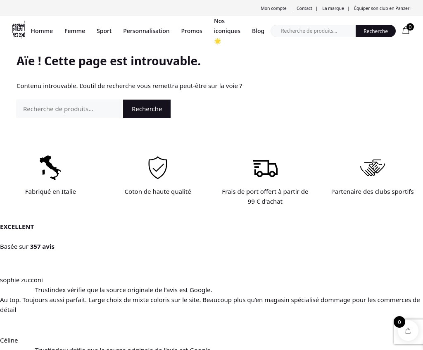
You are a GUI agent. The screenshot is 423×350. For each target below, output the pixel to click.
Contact (304, 8)
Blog (258, 31)
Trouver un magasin (35, 275)
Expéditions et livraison (117, 297)
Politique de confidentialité (186, 340)
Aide (95, 275)
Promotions (26, 286)
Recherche (376, 31)
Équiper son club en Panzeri (382, 8)
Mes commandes (194, 297)
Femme (74, 31)
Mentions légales (110, 308)
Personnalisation (146, 31)
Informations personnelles (205, 275)
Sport (104, 31)
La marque (333, 8)
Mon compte (273, 8)
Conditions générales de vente (117, 340)
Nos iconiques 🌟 (227, 31)
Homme (42, 31)
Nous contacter (108, 286)
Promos (191, 31)
